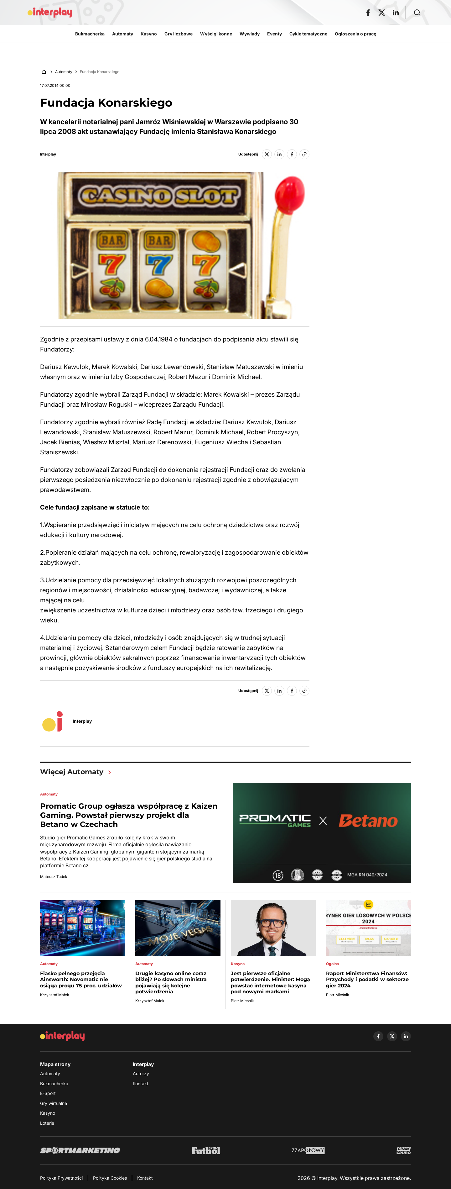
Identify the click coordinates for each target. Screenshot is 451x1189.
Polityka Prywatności (61, 1178)
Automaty (63, 71)
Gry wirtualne (53, 1103)
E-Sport (48, 1093)
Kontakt (140, 1083)
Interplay (48, 154)
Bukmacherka (54, 1083)
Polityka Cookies (110, 1178)
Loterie (47, 1123)
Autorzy (141, 1073)
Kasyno (47, 1113)
